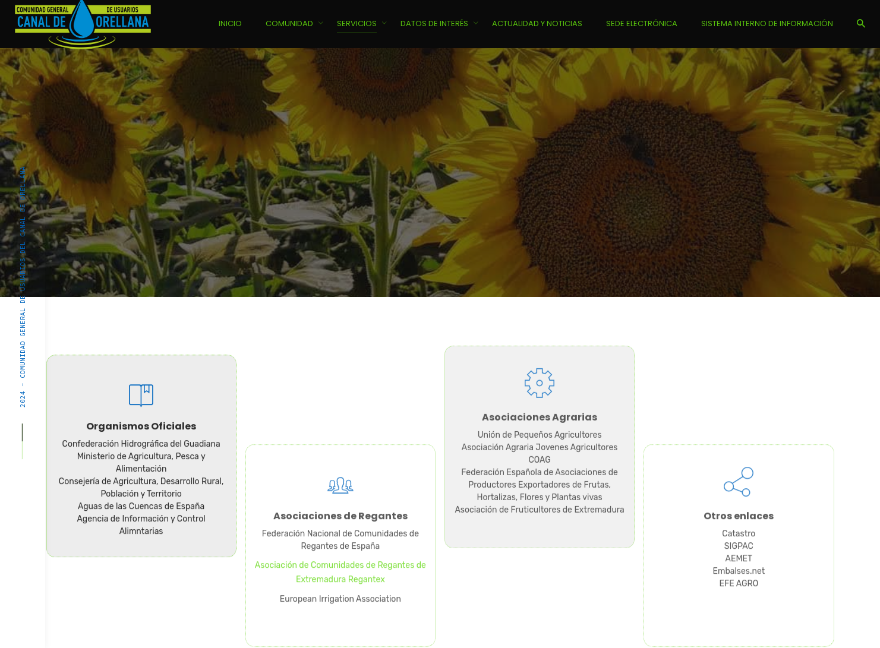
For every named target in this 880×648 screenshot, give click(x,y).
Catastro (738, 602)
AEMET (739, 627)
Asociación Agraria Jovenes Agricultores (540, 379)
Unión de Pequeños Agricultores (540, 367)
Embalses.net (738, 639)
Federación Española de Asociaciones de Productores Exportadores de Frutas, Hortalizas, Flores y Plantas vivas (539, 416)
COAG (539, 392)
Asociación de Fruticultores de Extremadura (539, 442)
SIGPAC (738, 614)
